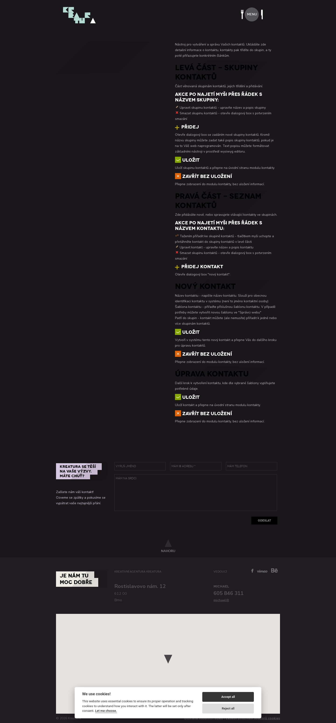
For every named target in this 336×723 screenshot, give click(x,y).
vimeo (262, 571)
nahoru (168, 551)
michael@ (221, 600)
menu (252, 14)
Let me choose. (106, 711)
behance (274, 570)
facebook (252, 571)
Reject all (228, 708)
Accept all (228, 697)
